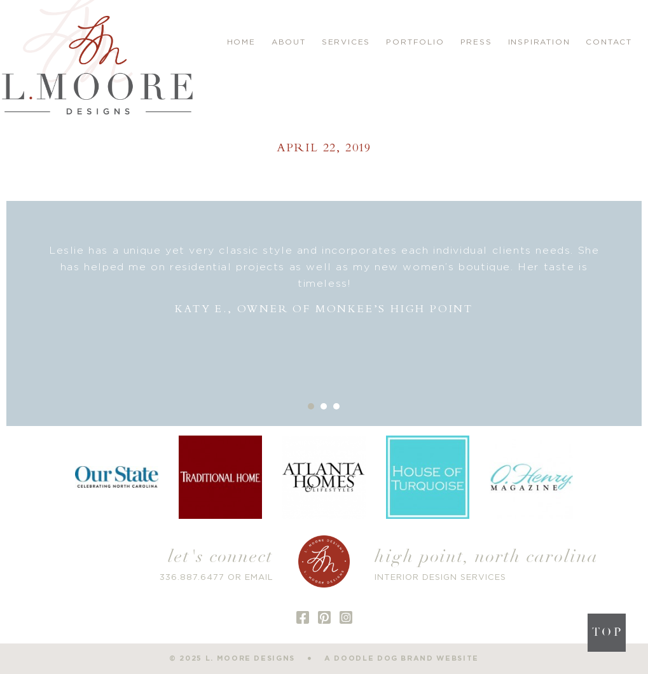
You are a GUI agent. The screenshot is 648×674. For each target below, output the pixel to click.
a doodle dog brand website (401, 658)
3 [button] (336, 406)
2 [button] (324, 406)
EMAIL (259, 578)
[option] (324, 280)
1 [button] (311, 406)
